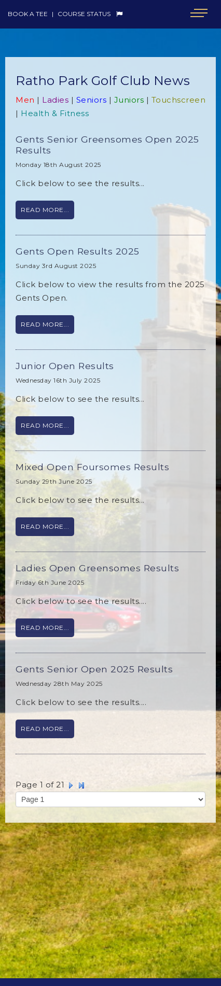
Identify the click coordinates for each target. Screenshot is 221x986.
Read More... (45, 210)
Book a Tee (28, 14)
